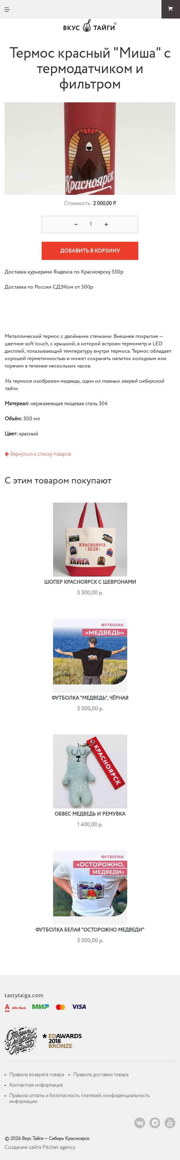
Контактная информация (36, 1085)
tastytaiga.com (24, 995)
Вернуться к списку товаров (38, 454)
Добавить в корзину (90, 251)
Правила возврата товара (36, 1074)
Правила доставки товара (100, 1074)
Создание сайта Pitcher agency (40, 1147)
